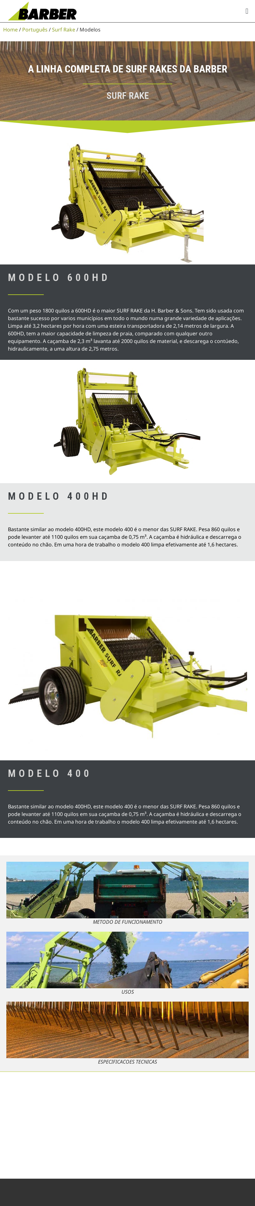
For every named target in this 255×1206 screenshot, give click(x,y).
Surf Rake (63, 29)
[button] (247, 11)
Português (35, 29)
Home (10, 29)
